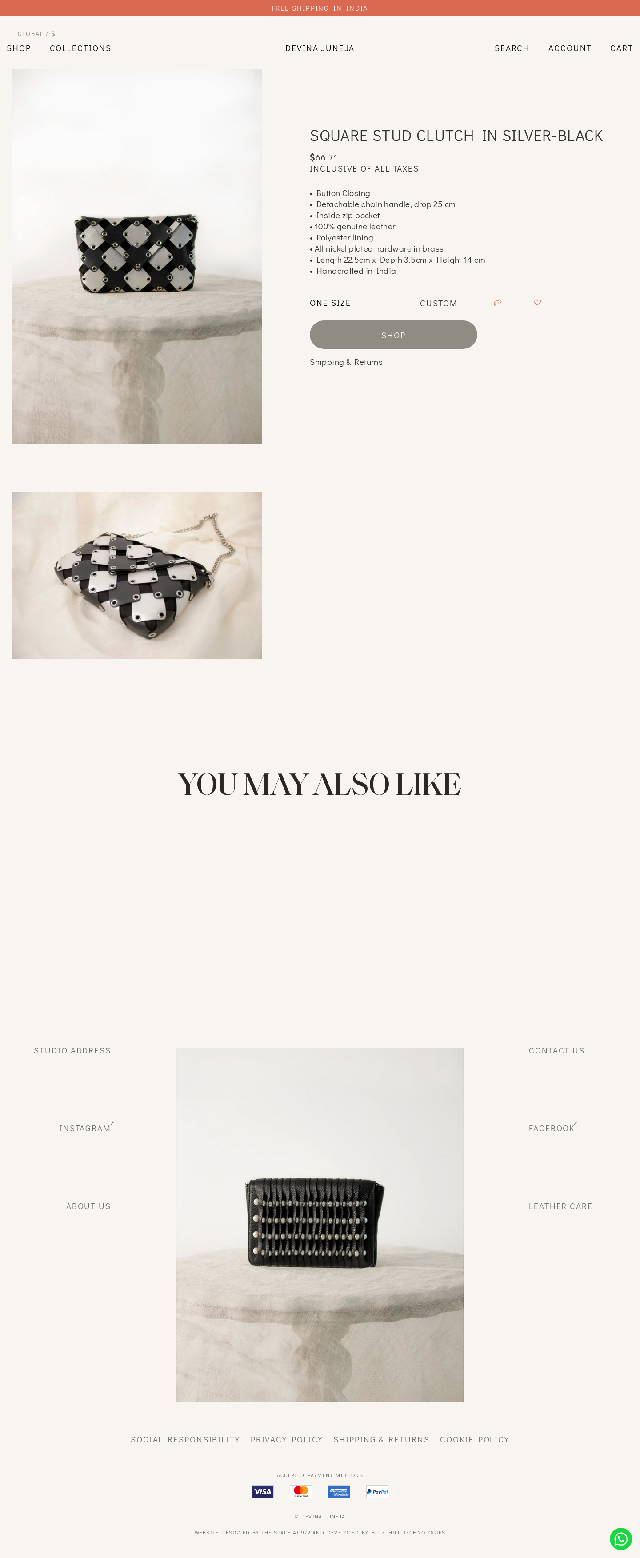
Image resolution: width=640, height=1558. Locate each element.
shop (19, 47)
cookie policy (474, 1439)
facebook (552, 1127)
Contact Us (557, 1050)
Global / (37, 33)
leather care (561, 1205)
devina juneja (320, 47)
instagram (85, 1127)
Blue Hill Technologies (408, 1532)
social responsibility (185, 1439)
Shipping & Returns (346, 361)
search (512, 47)
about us (88, 1205)
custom (438, 302)
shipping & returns (381, 1439)
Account (570, 47)
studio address (72, 1050)
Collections (81, 47)
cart (621, 47)
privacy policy (287, 1439)
